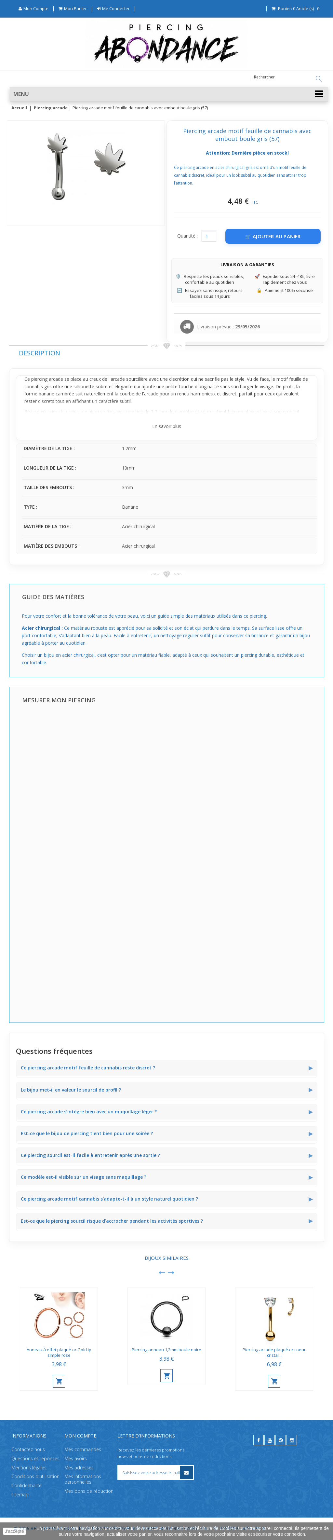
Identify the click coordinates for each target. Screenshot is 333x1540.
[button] (169, 94)
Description (39, 353)
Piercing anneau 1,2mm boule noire (166, 1350)
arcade (151, 394)
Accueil (19, 108)
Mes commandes (82, 1449)
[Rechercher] (318, 79)
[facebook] (258, 1440)
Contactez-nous (28, 1449)
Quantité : (187, 236)
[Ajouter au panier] (273, 236)
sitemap (20, 1495)
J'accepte (14, 1531)
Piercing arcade (51, 108)
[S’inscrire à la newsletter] (186, 1472)
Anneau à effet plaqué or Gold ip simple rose (59, 1352)
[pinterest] (280, 1440)
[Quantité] (209, 236)
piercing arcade (47, 379)
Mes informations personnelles (82, 1479)
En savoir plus (166, 426)
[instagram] (291, 1440)
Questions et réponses (35, 1458)
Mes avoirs (75, 1458)
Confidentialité (26, 1485)
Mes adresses (79, 1467)
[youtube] (269, 1440)
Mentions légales (29, 1467)
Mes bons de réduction (88, 1491)
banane (46, 394)
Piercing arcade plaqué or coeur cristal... (274, 1352)
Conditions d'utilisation (35, 1476)
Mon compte (80, 1436)
